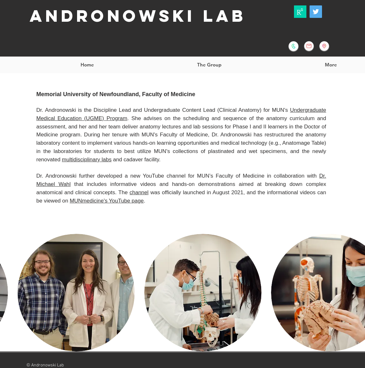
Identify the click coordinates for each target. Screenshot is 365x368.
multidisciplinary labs (86, 160)
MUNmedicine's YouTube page (107, 201)
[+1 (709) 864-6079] (293, 46)
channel (139, 192)
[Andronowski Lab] (316, 11)
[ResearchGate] (300, 11)
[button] (209, 65)
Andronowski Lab (138, 15)
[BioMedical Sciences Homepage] (324, 46)
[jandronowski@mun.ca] (309, 46)
